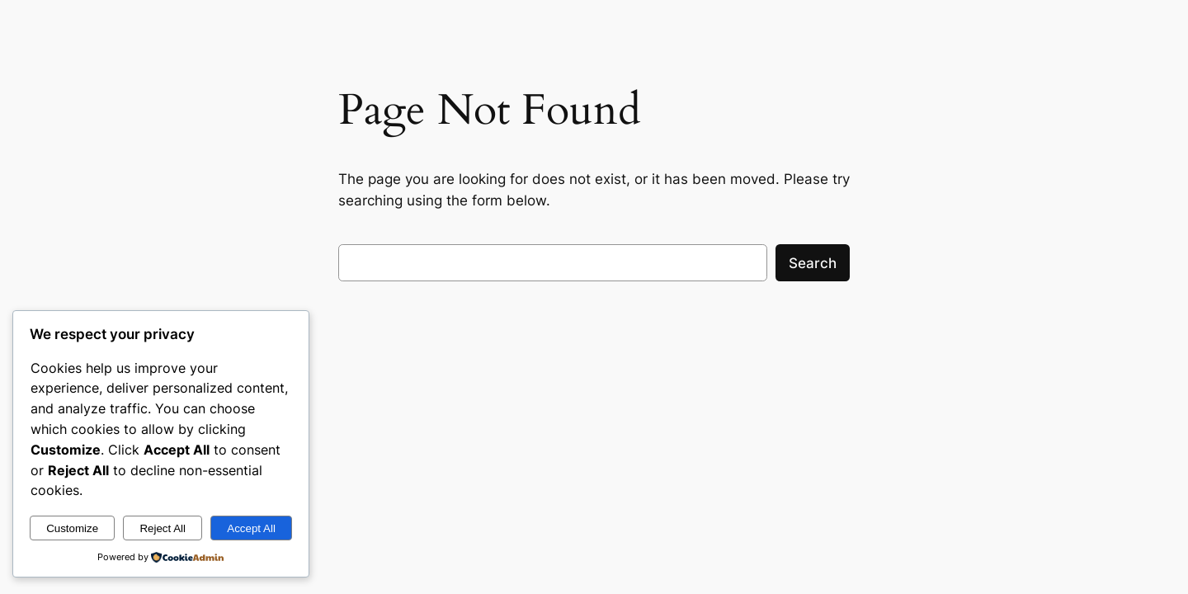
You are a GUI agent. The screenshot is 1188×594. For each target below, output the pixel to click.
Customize (72, 528)
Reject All (162, 528)
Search (813, 263)
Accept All (251, 528)
